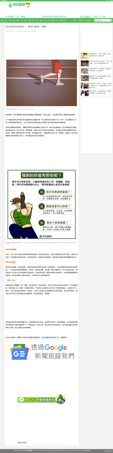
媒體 (57, 20)
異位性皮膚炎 (87, 20)
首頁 (2, 20)
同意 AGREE (108, 451)
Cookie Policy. (87, 450)
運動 (29, 20)
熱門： (76, 20)
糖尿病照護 (63, 20)
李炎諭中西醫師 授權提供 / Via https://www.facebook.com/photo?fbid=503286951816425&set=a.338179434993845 (41, 243)
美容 (37, 20)
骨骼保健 (33, 31)
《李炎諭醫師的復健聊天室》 (50, 120)
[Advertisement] (41, 45)
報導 (6, 20)
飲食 (25, 20)
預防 (13, 20)
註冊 (111, 0)
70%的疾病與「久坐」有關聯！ (16, 16)
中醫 (21, 20)
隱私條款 (30, 450)
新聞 (17, 20)
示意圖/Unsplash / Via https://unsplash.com (19, 109)
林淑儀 (25, 31)
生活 (45, 20)
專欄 (53, 20)
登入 (107, 0)
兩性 (41, 20)
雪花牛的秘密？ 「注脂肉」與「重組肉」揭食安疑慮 (93, 17)
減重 (33, 20)
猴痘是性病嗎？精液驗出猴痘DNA (54, 16)
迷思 (49, 20)
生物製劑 (80, 20)
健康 (10, 20)
